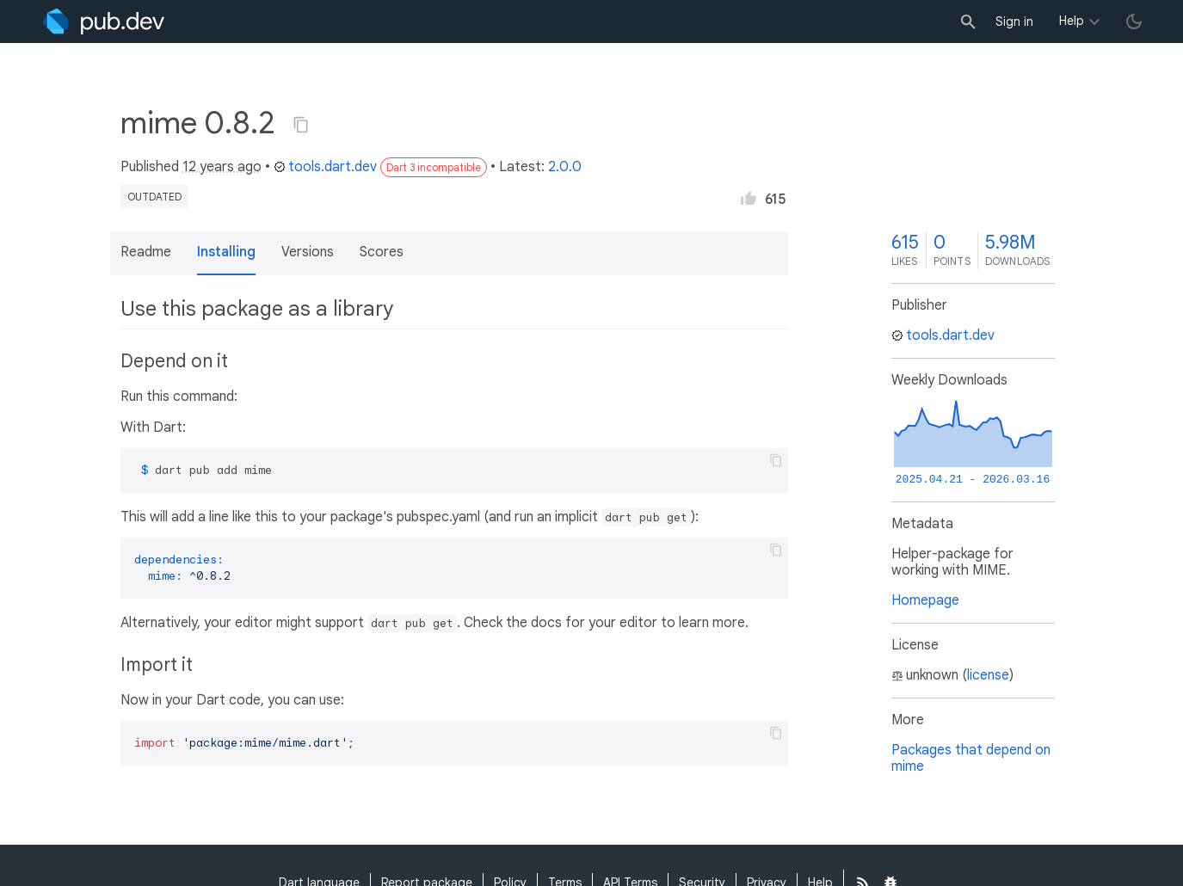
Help (1071, 20)
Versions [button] (307, 252)
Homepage (925, 600)
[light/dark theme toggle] (1134, 21)
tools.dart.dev (325, 166)
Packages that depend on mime (971, 758)
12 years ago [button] (222, 166)
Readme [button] (145, 252)
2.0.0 (565, 166)
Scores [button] (382, 252)
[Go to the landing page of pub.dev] (103, 21)
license (988, 675)
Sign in (1014, 21)
